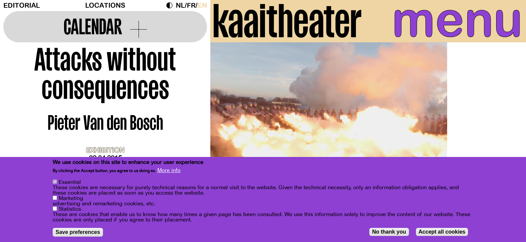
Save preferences (78, 232)
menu (457, 20)
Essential (70, 182)
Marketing (71, 198)
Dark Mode (171, 5)
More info (168, 170)
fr (191, 5)
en (202, 5)
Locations (105, 5)
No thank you (389, 232)
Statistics (70, 209)
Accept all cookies (442, 232)
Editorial (21, 5)
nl (180, 5)
